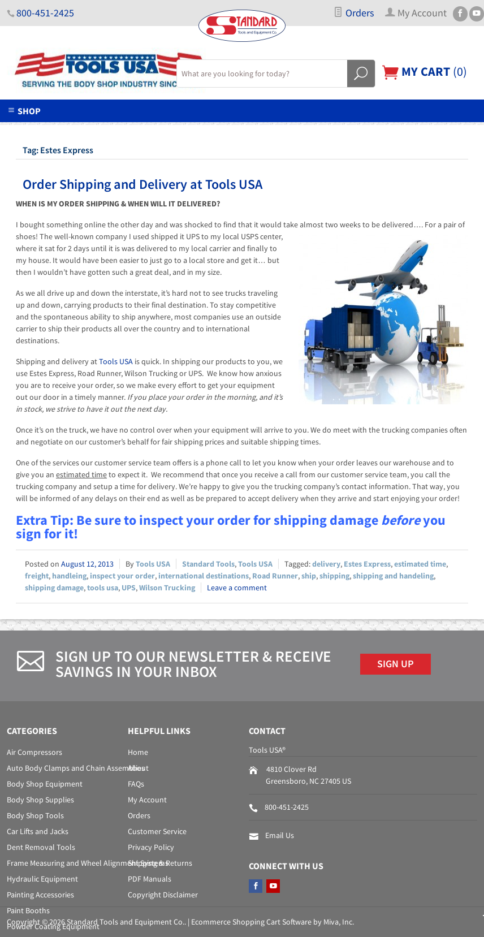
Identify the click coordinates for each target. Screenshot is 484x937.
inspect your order (122, 576)
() (424, 71)
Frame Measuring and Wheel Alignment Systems (87, 863)
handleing (69, 576)
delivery (326, 564)
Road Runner (275, 576)
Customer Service (157, 831)
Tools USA (116, 361)
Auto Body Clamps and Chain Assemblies (76, 768)
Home (138, 752)
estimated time (420, 564)
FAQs (136, 784)
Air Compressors (34, 752)
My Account (147, 799)
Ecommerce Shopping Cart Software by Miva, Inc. (272, 922)
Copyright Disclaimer (163, 894)
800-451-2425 (45, 13)
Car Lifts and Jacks (37, 831)
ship (308, 576)
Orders (353, 13)
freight (37, 576)
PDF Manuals (149, 879)
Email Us (279, 835)
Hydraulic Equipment (42, 879)
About (138, 768)
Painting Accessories (40, 894)
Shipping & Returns (160, 863)
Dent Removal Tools (41, 847)
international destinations (203, 576)
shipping (334, 576)
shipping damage (54, 587)
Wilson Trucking (167, 587)
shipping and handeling (393, 576)
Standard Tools (208, 564)
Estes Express (367, 564)
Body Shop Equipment (45, 784)
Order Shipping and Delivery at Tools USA (142, 184)
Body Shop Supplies (40, 799)
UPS (129, 587)
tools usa (102, 587)
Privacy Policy (151, 847)
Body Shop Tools (35, 815)
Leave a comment (237, 587)
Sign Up (395, 664)
